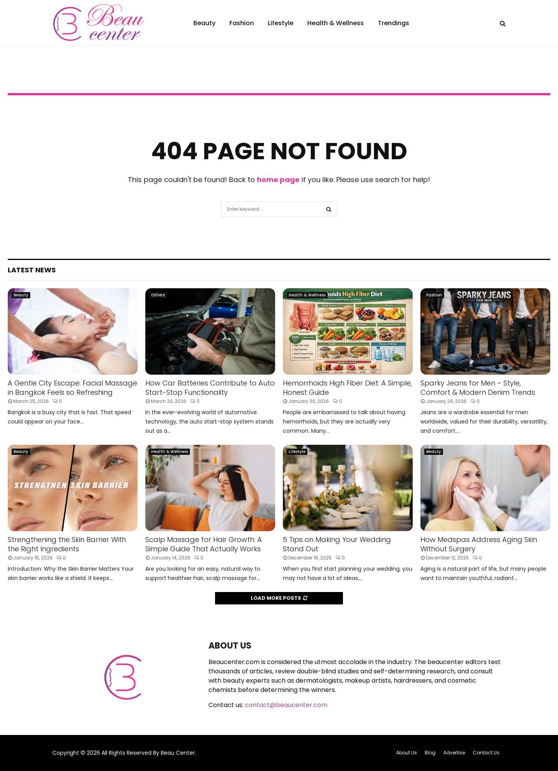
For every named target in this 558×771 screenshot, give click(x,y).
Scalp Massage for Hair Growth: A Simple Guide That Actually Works (203, 544)
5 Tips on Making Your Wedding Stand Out (337, 544)
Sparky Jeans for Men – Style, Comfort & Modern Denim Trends (477, 387)
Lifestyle (280, 23)
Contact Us (486, 752)
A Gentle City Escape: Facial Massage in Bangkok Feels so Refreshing (72, 387)
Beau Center (178, 753)
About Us (406, 752)
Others (158, 295)
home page (278, 179)
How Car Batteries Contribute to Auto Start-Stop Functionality (210, 387)
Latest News (32, 270)
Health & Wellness (335, 23)
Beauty (204, 23)
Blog (430, 752)
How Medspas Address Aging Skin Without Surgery (478, 544)
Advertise (454, 752)
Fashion (241, 23)
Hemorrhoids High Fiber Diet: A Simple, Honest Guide (347, 387)
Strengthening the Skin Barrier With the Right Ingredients (67, 544)
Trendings (393, 23)
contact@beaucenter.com (286, 704)
